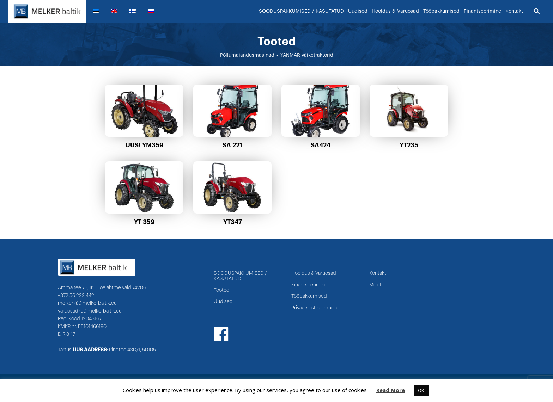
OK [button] (421, 390)
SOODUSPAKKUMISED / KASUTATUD (240, 276)
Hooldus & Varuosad (313, 273)
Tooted (222, 290)
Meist (375, 285)
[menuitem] (99, 11)
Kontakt (377, 273)
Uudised (223, 301)
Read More (390, 390)
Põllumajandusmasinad (247, 55)
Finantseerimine (309, 285)
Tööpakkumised (309, 296)
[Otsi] (537, 11)
